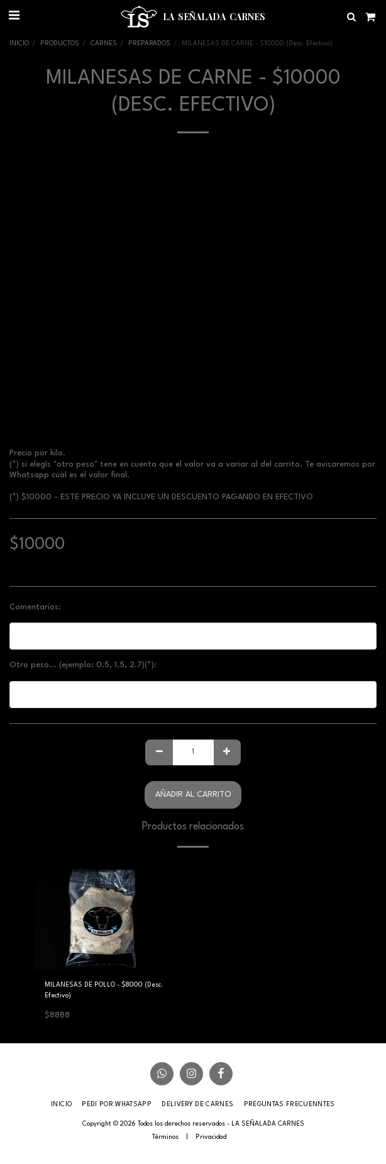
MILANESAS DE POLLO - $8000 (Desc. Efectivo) (104, 990)
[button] (14, 16)
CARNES (104, 43)
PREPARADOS (149, 43)
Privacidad (211, 1137)
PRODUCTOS (59, 43)
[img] (107, 915)
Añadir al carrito (193, 794)
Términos (165, 1137)
